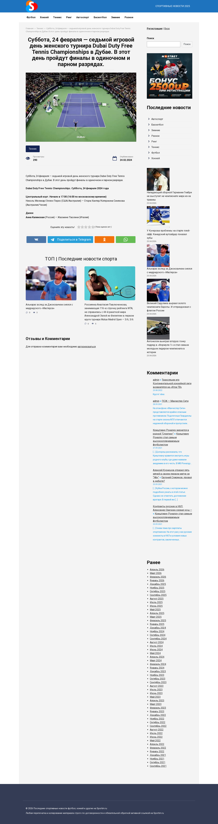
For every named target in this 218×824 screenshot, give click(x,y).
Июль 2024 (156, 646)
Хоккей (44, 17)
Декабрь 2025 (158, 584)
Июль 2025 (156, 602)
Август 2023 (157, 686)
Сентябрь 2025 (158, 595)
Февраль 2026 (158, 576)
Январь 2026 (157, 580)
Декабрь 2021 (158, 755)
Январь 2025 (157, 624)
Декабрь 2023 (158, 671)
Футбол (30, 17)
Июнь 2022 (156, 736)
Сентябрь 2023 (158, 682)
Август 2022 (157, 729)
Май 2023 (155, 696)
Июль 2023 (156, 689)
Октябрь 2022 (157, 722)
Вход (167, 28)
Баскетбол (100, 17)
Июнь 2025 (156, 606)
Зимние (115, 17)
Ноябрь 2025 (157, 587)
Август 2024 (157, 642)
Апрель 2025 (157, 613)
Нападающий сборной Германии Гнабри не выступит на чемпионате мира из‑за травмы (169, 196)
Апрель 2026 (157, 569)
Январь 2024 (157, 667)
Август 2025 (157, 598)
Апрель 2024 (157, 656)
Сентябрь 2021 (158, 766)
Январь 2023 (157, 711)
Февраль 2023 (158, 707)
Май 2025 (155, 609)
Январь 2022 (157, 751)
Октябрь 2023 (157, 678)
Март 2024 (156, 660)
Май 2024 (155, 653)
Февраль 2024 (158, 664)
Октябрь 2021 (157, 762)
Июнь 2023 (156, 693)
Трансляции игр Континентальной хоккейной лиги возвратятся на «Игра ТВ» (172, 383)
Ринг (69, 17)
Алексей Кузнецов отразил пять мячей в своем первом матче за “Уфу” (171, 474)
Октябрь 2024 (157, 635)
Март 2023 (156, 704)
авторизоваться (87, 350)
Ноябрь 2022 (157, 718)
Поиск (150, 38)
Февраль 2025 (158, 620)
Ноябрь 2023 (157, 675)
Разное (129, 17)
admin (156, 379)
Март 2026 (156, 573)
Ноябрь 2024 (157, 631)
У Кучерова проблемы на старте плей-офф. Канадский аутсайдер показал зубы (168, 234)
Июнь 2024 (156, 649)
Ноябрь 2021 (157, 758)
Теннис (57, 17)
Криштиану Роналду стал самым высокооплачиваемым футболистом (172, 517)
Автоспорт (82, 17)
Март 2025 (156, 616)
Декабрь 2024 (158, 627)
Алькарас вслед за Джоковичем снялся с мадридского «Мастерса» (51, 306)
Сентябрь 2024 (158, 638)
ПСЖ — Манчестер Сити (175, 401)
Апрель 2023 (157, 700)
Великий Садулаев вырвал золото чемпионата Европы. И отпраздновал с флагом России (169, 307)
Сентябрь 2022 (158, 726)
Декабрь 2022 (158, 715)
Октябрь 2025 (157, 591)
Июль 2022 (156, 733)
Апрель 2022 (157, 744)
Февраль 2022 (158, 747)
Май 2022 (155, 740)
